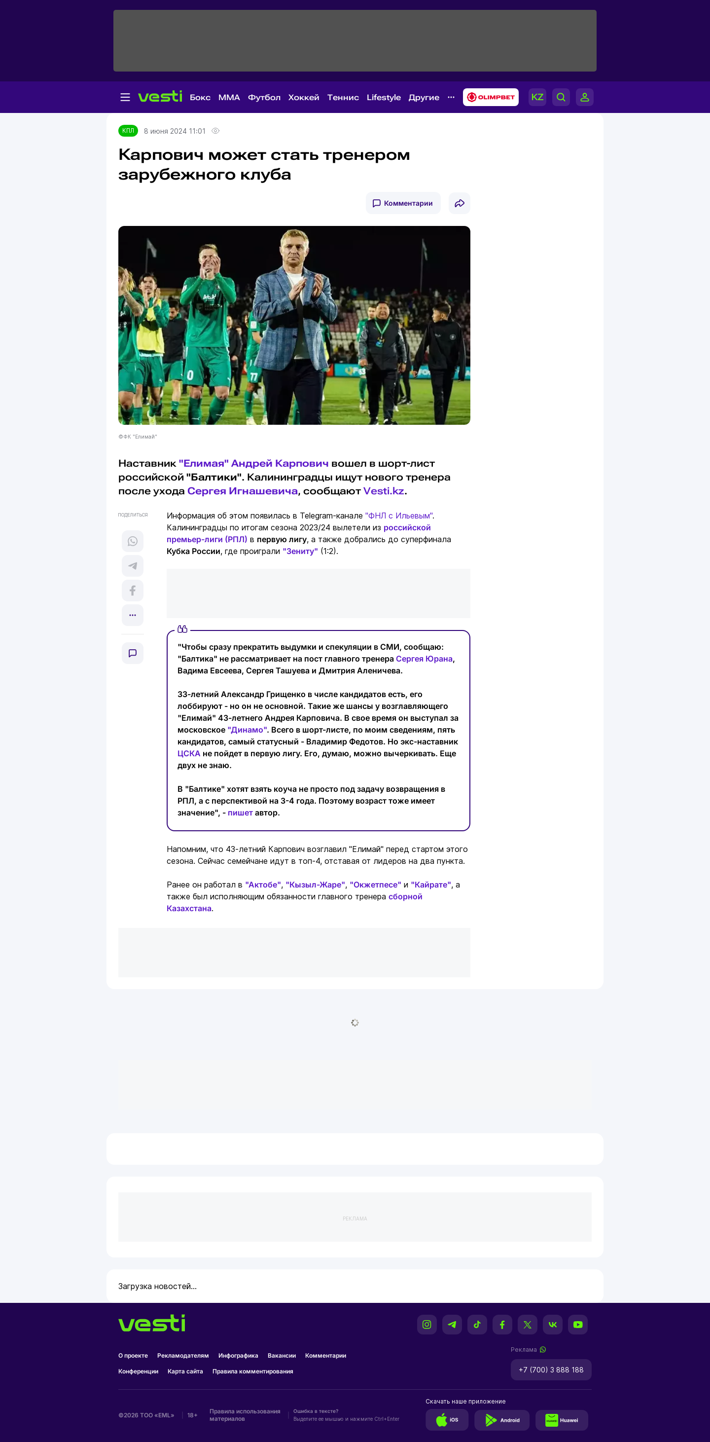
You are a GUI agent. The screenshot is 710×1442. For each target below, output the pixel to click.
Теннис (343, 97)
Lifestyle (384, 97)
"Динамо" (247, 730)
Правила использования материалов (245, 1414)
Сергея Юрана (424, 659)
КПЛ (128, 130)
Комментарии (408, 203)
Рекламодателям (183, 1355)
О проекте (133, 1355)
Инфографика (238, 1355)
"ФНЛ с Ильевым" (398, 515)
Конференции (138, 1371)
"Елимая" (204, 463)
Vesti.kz (383, 491)
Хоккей (304, 97)
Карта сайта (185, 1371)
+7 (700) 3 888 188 (551, 1370)
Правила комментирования (253, 1371)
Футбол (264, 97)
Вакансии (282, 1355)
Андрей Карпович (280, 463)
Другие (424, 97)
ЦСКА (189, 753)
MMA (229, 97)
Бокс (200, 97)
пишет (240, 812)
